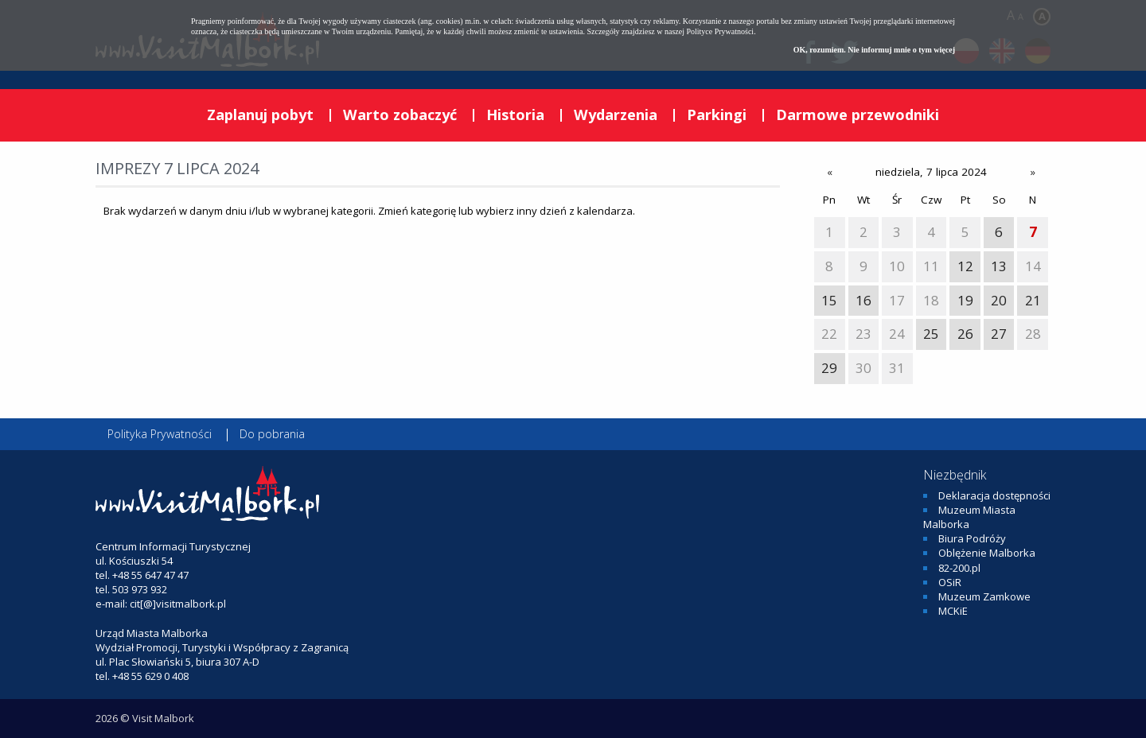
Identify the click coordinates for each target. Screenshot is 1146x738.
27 (999, 333)
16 (863, 300)
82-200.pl (959, 568)
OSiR (949, 582)
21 (1033, 300)
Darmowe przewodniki (857, 114)
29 (829, 368)
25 (931, 333)
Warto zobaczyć (400, 114)
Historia (515, 114)
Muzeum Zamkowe (984, 596)
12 (965, 266)
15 (829, 300)
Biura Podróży (972, 538)
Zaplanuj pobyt (260, 114)
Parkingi (716, 114)
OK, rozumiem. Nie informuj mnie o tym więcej (874, 49)
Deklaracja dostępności (994, 495)
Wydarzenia (615, 114)
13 (999, 266)
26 (965, 333)
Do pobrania (272, 433)
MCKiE (953, 611)
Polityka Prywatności (159, 433)
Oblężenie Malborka (986, 553)
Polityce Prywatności (720, 31)
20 (999, 300)
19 (965, 300)
